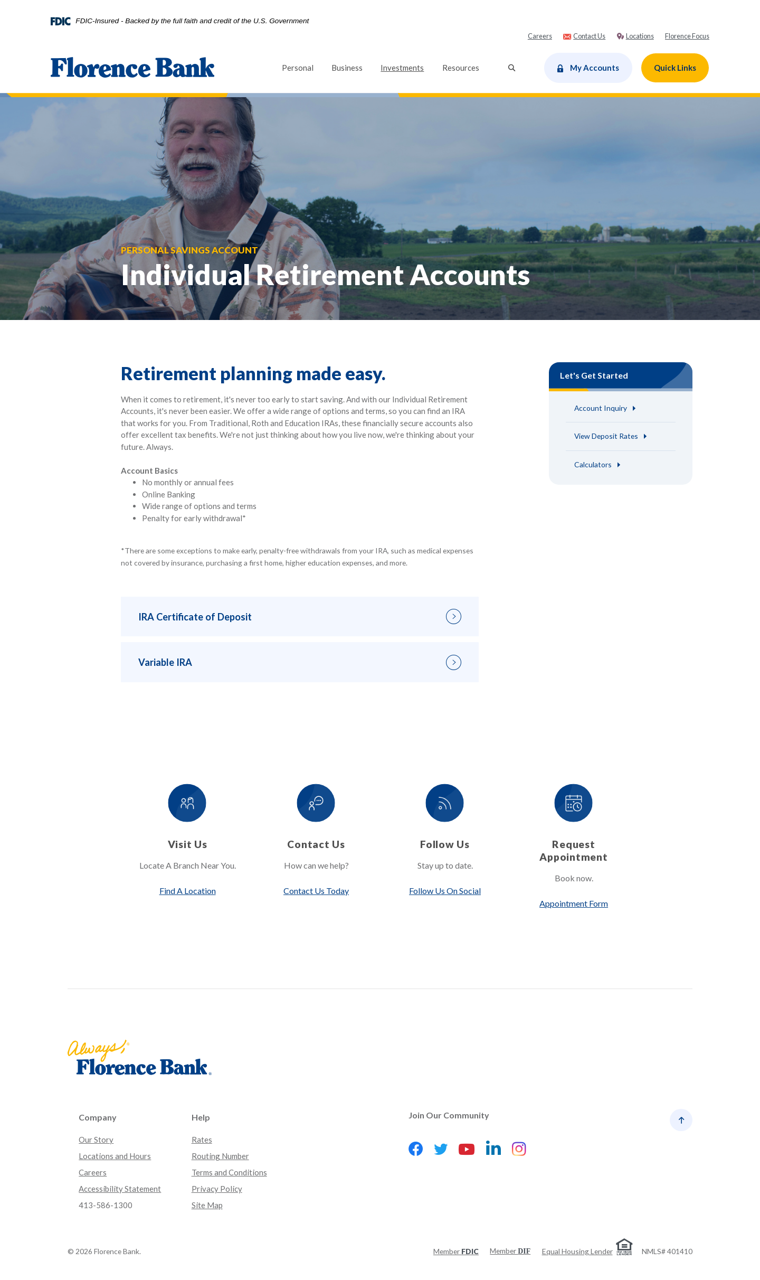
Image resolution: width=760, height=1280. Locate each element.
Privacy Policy (217, 1189)
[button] (299, 617)
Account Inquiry (600, 407)
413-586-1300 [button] (105, 1205)
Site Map (207, 1205)
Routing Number (220, 1156)
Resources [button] (460, 67)
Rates (202, 1140)
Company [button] (98, 1118)
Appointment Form (575, 904)
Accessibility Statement (120, 1189)
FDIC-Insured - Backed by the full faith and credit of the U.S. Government (192, 21)
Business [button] (347, 67)
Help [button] (201, 1118)
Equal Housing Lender (577, 1251)
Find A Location (186, 891)
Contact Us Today (315, 891)
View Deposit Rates (606, 436)
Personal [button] (298, 67)
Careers (93, 1173)
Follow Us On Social (445, 891)
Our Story (96, 1140)
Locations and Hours (115, 1156)
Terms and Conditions (229, 1173)
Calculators (593, 464)
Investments (407, 66)
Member (456, 1251)
